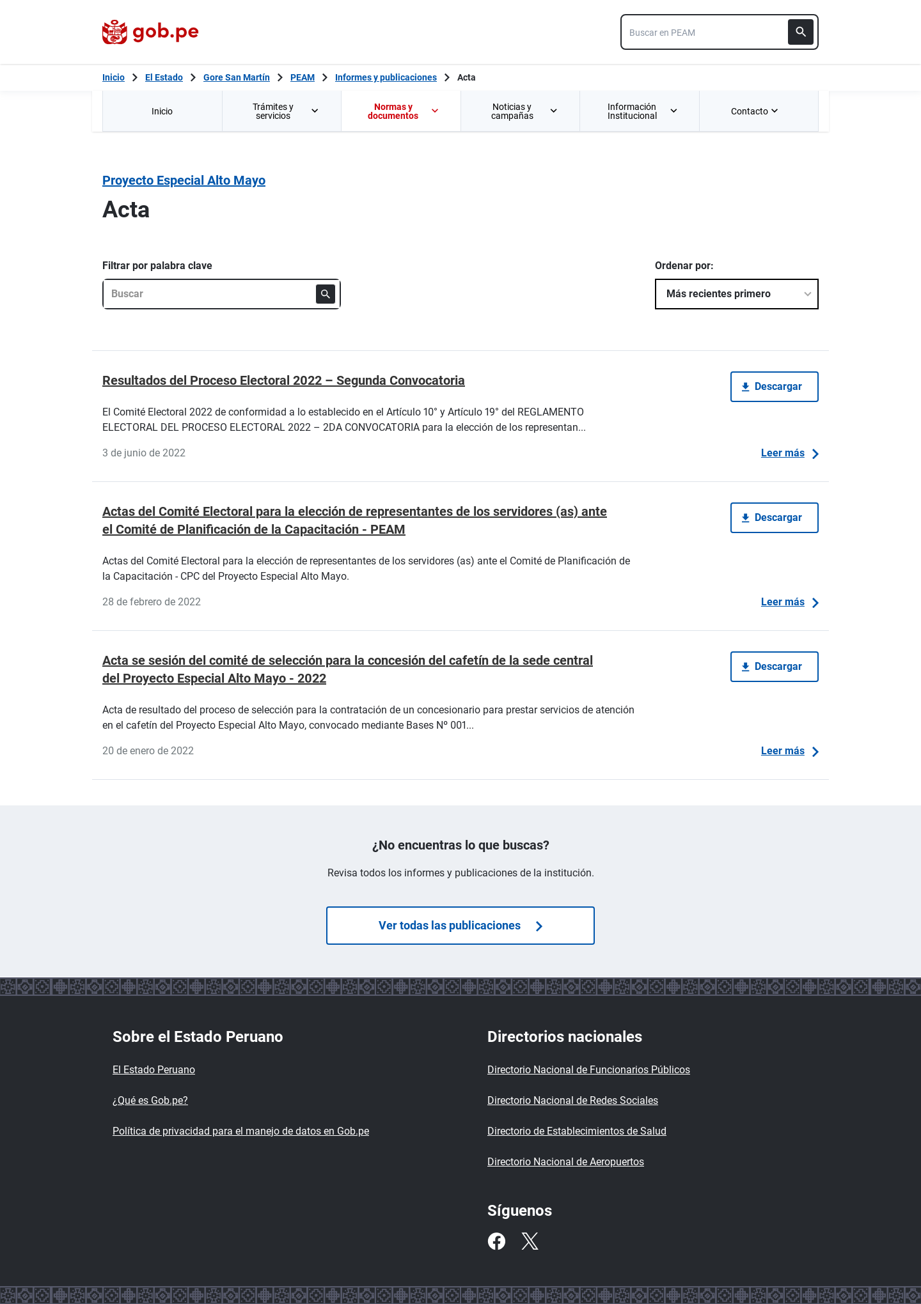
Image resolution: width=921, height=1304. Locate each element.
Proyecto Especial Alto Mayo (183, 180)
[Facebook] (496, 1241)
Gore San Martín (236, 77)
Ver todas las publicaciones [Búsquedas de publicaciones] (460, 925)
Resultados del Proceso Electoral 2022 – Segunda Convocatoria (283, 380)
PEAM (302, 77)
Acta (466, 77)
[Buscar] (801, 32)
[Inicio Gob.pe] (113, 77)
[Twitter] (530, 1241)
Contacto (756, 111)
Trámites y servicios (286, 111)
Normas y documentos (403, 111)
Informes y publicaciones (386, 77)
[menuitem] (162, 111)
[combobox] (719, 32)
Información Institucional (643, 111)
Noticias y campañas (525, 111)
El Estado (164, 77)
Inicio (162, 111)
